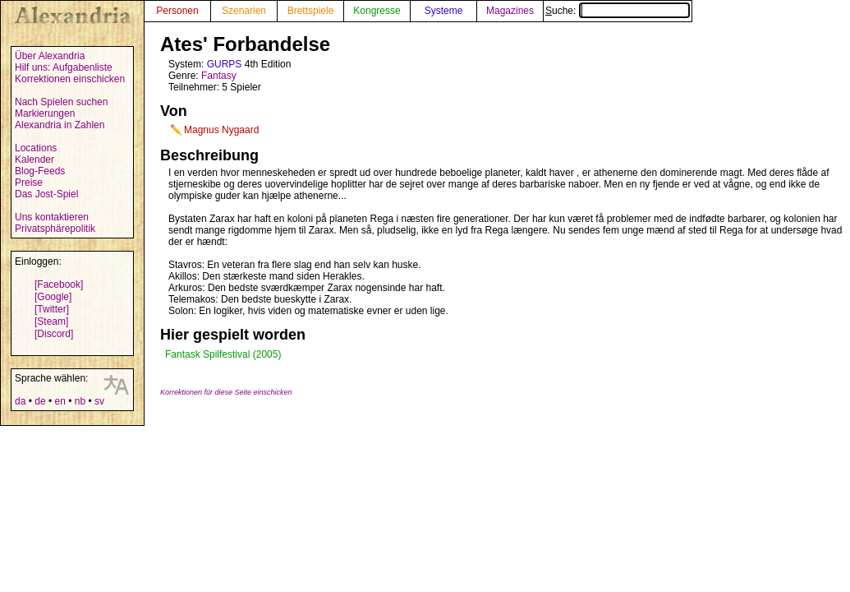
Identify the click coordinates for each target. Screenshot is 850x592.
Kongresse (376, 10)
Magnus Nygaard (221, 130)
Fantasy (219, 75)
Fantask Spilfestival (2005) (223, 354)
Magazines (510, 10)
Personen (177, 10)
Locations (36, 148)
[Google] (52, 297)
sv (99, 401)
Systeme (444, 10)
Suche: (617, 10)
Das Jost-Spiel (46, 194)
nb (80, 401)
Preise (29, 182)
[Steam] (51, 321)
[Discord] (53, 334)
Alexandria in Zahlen (59, 125)
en (59, 401)
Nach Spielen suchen (61, 102)
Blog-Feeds (40, 171)
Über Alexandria (50, 56)
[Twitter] (51, 309)
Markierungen (45, 113)
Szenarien (244, 10)
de (39, 401)
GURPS (224, 64)
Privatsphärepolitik (55, 228)
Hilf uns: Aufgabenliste (64, 67)
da (20, 401)
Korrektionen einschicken (70, 79)
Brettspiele (310, 10)
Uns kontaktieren (52, 217)
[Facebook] (58, 284)
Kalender (34, 159)
